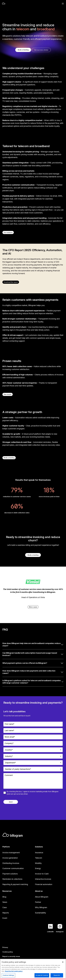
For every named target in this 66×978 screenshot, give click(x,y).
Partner (38, 902)
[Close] (63, 969)
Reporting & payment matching (15, 884)
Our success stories (41, 50)
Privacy (5, 947)
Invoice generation (10, 858)
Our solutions (8, 232)
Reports (5, 913)
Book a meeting (23, 50)
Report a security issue (11, 956)
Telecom (38, 858)
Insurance (39, 852)
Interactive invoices (43, 879)
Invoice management (11, 852)
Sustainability (40, 913)
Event (4, 918)
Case (4, 907)
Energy (38, 868)
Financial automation (43, 884)
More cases (33, 607)
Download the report (11, 282)
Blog (4, 897)
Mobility (38, 863)
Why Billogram (41, 907)
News (4, 902)
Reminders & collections (12, 879)
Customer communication (13, 868)
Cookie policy (7, 952)
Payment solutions (10, 874)
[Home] (26, 3)
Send (10, 802)
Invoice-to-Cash (42, 874)
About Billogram (41, 897)
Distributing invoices (10, 863)
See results (7, 394)
